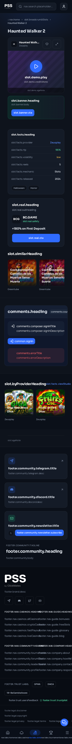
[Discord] (19, 600)
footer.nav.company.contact (53, 664)
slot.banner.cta (23, 112)
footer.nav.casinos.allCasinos (19, 619)
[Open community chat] (64, 722)
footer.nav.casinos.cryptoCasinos (19, 624)
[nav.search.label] (36, 6)
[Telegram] (9, 600)
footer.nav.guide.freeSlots (53, 624)
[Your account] (63, 6)
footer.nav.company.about (53, 653)
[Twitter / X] (29, 600)
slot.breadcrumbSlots (36, 19)
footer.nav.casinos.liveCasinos (19, 636)
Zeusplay (55, 142)
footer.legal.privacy (14, 721)
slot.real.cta (36, 238)
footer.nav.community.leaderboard (19, 664)
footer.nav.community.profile (19, 670)
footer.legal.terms (36, 721)
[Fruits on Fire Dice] (50, 405)
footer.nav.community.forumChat (19, 658)
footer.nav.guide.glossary (53, 630)
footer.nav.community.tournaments (19, 653)
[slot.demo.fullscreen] (57, 44)
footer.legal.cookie (59, 721)
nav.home (14, 19)
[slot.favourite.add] (47, 44)
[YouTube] (40, 600)
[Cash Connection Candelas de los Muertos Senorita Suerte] (53, 275)
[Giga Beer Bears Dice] (19, 405)
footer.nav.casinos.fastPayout (19, 630)
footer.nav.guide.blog (51, 636)
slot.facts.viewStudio (58, 383)
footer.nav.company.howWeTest (53, 658)
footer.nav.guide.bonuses (53, 619)
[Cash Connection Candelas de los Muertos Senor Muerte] (22, 275)
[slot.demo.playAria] (36, 72)
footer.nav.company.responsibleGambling (53, 670)
